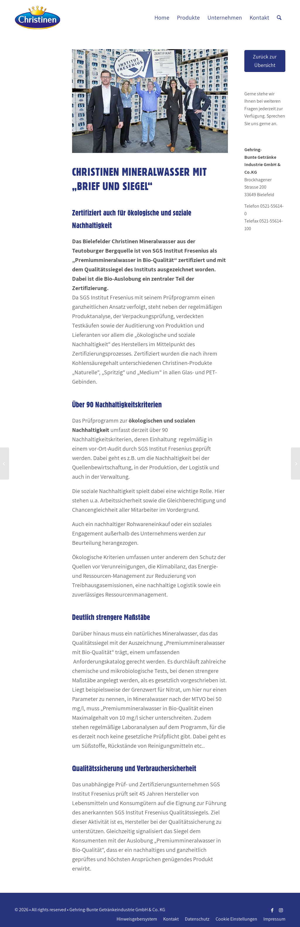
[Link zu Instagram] (281, 910)
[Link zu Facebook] (272, 910)
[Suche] (279, 17)
